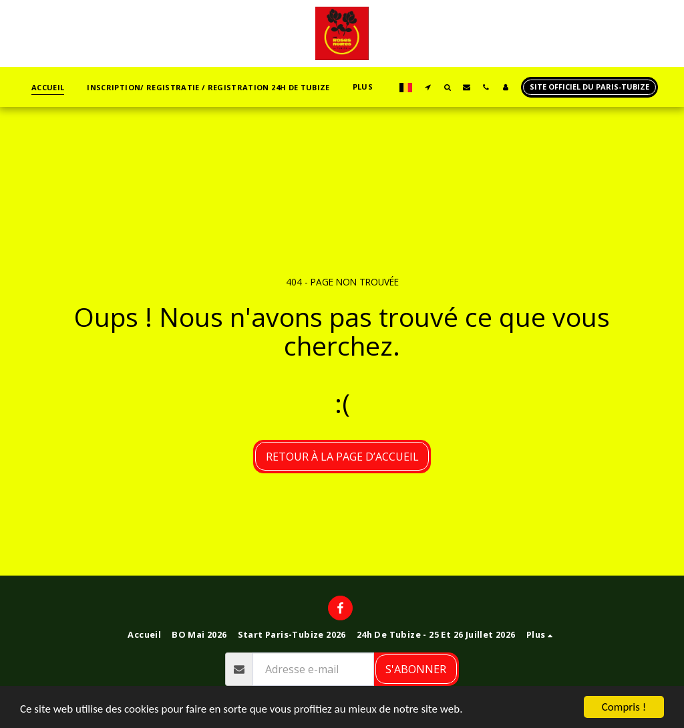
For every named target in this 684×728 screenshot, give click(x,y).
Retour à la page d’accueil (342, 456)
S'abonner (415, 669)
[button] (428, 87)
